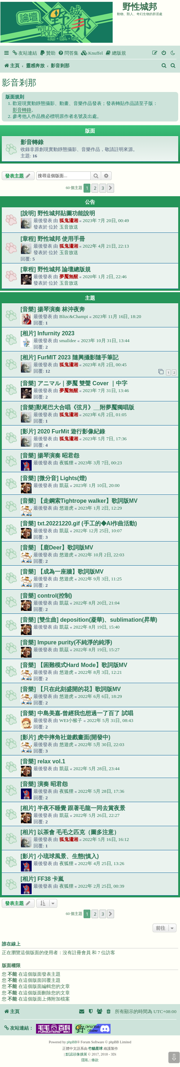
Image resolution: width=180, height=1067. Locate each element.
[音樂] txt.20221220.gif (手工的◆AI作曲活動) (79, 523)
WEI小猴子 (70, 720)
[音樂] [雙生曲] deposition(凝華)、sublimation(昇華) (89, 620)
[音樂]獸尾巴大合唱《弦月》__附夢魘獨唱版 (77, 407)
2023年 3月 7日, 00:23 (100, 462)
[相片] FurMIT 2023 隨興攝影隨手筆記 (69, 357)
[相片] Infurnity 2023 (48, 333)
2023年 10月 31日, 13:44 (105, 340)
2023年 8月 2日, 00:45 (105, 364)
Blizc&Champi (73, 316)
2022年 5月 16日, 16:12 (106, 839)
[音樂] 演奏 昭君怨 (44, 784)
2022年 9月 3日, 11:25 (100, 578)
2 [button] (95, 188)
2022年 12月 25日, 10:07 (97, 530)
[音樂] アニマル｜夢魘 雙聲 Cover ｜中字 (74, 383)
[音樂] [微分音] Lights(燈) (54, 478)
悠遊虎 (66, 508)
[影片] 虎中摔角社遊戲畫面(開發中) (65, 737)
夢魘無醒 (68, 276)
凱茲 (64, 485)
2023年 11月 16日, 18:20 (117, 316)
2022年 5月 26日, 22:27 (96, 815)
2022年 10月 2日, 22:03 (101, 554)
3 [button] (103, 188)
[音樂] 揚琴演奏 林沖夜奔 (53, 309)
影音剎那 (19, 82)
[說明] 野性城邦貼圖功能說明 (58, 213)
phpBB (72, 1042)
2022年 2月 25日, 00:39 (101, 886)
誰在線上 (11, 944)
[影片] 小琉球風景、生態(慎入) (60, 856)
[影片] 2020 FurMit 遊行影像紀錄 (63, 431)
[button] (110, 188)
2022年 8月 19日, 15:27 (96, 649)
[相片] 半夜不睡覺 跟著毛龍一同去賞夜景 (73, 808)
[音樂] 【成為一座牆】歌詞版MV (62, 572)
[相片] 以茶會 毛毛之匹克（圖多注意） (70, 832)
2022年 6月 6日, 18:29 (100, 696)
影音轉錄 (22, 109)
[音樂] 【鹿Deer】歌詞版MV (57, 547)
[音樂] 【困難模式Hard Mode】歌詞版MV (74, 665)
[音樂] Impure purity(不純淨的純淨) (66, 642)
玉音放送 (68, 227)
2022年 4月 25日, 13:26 (101, 863)
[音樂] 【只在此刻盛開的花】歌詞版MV (71, 689)
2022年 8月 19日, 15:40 (96, 627)
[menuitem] (24, 53)
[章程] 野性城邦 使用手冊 (53, 239)
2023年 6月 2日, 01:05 (105, 414)
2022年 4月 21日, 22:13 (106, 246)
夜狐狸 (66, 462)
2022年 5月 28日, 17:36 (101, 791)
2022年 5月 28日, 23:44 (96, 768)
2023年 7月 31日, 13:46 (106, 390)
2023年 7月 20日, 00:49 (106, 220)
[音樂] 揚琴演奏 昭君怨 (50, 455)
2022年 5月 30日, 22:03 (101, 744)
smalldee (67, 340)
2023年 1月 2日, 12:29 (100, 508)
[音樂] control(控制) (46, 596)
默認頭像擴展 (76, 1054)
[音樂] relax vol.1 (43, 761)
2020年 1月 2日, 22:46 (105, 276)
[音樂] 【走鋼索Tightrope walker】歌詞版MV (79, 501)
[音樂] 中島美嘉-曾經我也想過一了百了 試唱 (77, 713)
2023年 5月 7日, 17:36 (105, 438)
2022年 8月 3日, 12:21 (100, 672)
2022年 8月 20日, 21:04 (96, 603)
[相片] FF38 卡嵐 (42, 879)
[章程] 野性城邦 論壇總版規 (56, 269)
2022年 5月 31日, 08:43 (110, 720)
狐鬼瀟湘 (68, 220)
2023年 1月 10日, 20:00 (96, 485)
